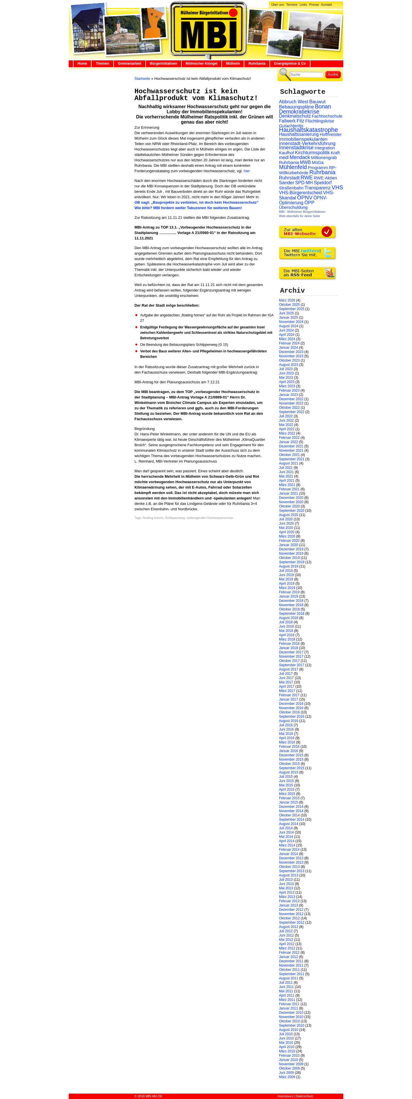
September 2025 (291, 309)
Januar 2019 (288, 596)
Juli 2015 (286, 777)
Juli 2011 (286, 983)
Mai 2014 (286, 837)
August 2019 (288, 566)
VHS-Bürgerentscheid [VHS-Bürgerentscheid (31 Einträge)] (300, 192)
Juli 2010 (286, 1034)
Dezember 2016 (291, 704)
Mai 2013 (286, 888)
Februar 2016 (289, 747)
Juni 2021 (286, 472)
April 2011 (286, 995)
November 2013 (291, 862)
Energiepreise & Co (290, 64)
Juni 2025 (286, 313)
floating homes (153, 517)
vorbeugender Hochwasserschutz (210, 517)
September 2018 (291, 614)
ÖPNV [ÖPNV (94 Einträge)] (304, 198)
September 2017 (291, 665)
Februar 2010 (289, 1056)
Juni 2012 (286, 935)
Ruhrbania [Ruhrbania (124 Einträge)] (322, 172)
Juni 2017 (286, 678)
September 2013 (291, 871)
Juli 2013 (286, 880)
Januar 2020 (288, 545)
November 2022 (291, 403)
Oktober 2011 (289, 970)
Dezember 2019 (291, 549)
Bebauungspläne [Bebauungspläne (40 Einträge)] (296, 106)
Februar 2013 (289, 901)
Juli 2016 (286, 725)
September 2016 (291, 717)
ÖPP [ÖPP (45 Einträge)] (309, 202)
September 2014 (291, 820)
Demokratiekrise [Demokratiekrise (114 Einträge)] (299, 111)
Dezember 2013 (291, 858)
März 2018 (287, 639)
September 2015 (291, 768)
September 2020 (291, 511)
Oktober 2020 (289, 506)
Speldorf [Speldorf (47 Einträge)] (323, 182)
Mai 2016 (286, 734)
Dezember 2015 (291, 755)
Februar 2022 (289, 438)
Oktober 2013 (289, 867)
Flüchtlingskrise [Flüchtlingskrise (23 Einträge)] (319, 121)
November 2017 (291, 656)
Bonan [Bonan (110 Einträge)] (323, 106)
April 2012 (286, 944)
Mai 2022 (286, 425)
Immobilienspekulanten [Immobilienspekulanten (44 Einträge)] (303, 139)
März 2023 (287, 386)
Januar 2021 (288, 493)
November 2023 (291, 356)
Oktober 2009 (289, 1068)
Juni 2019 (286, 575)
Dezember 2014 (291, 807)
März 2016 (287, 742)
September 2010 (291, 1025)
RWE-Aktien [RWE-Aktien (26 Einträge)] (325, 177)
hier (247, 171)
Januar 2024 (288, 348)
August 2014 (288, 824)
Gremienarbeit (129, 64)
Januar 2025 (288, 318)
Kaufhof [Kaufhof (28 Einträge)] (286, 152)
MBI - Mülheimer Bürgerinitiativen (302, 211)
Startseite (142, 78)
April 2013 (286, 892)
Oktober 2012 (289, 918)
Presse (314, 4)
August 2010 (288, 1030)
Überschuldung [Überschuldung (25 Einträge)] (293, 207)
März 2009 (287, 1077)
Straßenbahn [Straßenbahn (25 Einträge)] (291, 188)
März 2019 (287, 588)
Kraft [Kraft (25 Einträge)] (335, 152)
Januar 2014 (288, 854)
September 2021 (291, 459)
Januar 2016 (288, 751)
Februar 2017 (289, 695)
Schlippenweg (175, 517)
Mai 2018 (286, 631)
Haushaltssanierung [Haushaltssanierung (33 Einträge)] (299, 134)
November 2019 (291, 554)
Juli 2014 (286, 828)
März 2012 (287, 948)
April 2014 (286, 841)
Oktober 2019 (289, 558)
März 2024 (287, 339)
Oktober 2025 (289, 305)
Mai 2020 (286, 528)
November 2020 (291, 502)
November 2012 (291, 914)
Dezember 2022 (291, 399)
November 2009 (291, 1064)
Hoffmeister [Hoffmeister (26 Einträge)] (331, 134)
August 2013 (288, 875)
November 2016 (291, 708)
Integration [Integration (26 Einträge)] (324, 147)
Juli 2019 (286, 571)
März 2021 (287, 485)
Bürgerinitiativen (163, 64)
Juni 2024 (286, 330)
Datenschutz (304, 1096)
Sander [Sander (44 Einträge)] (286, 182)
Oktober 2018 (289, 609)
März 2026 (287, 300)
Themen (102, 64)
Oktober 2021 (289, 455)
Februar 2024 (289, 343)
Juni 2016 (286, 729)
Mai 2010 (286, 1043)
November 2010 (291, 1017)
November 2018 (291, 605)
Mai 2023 (286, 378)
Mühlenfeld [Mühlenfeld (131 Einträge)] (293, 167)
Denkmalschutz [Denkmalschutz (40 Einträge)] (295, 115)
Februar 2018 (289, 644)
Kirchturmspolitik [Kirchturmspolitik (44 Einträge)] (312, 152)
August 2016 (288, 721)
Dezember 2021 (291, 446)
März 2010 (287, 1051)
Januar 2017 (288, 699)
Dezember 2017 (291, 652)
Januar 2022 (288, 442)
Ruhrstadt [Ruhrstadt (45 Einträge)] (289, 177)
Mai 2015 (286, 785)
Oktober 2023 (289, 360)
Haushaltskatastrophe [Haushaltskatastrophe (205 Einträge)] (308, 129)
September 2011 (291, 974)
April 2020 (286, 532)
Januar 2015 (288, 802)
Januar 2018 (288, 648)
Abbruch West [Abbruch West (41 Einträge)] (293, 101)
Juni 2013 (286, 884)
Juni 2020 (286, 523)
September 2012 (291, 923)
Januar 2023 (288, 395)
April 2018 (286, 635)
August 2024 (288, 326)
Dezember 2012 (291, 910)
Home (82, 64)
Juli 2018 (286, 622)
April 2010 (286, 1047)
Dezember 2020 (291, 498)
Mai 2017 (286, 682)
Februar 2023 (289, 390)
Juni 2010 (286, 1038)
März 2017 (287, 691)
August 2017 (288, 669)
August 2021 (288, 463)
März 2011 (287, 1000)
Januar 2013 (288, 905)
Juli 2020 (286, 519)
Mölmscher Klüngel (201, 64)
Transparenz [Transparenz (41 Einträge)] (317, 187)
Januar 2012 (288, 957)
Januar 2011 (288, 1008)
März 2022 (287, 433)
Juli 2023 (286, 369)
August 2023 (288, 365)
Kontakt (326, 4)
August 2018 (288, 618)
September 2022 (291, 412)
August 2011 (288, 978)
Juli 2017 (286, 674)
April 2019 (286, 584)
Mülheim (233, 64)
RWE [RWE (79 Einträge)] (307, 177)
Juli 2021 (286, 468)
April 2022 (286, 429)
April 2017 (286, 687)
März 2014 (287, 845)
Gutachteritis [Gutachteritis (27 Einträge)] (291, 125)
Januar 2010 (288, 1060)
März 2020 (287, 536)
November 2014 (291, 811)
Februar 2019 (289, 592)
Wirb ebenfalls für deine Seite (299, 216)
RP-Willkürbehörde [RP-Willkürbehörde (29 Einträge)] (307, 170)
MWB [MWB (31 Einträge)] (305, 162)
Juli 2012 (286, 931)
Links (303, 4)
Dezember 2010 (291, 1013)
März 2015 (287, 794)
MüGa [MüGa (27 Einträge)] (318, 162)
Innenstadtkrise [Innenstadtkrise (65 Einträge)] (296, 147)
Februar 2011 (289, 1004)
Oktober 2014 (289, 815)
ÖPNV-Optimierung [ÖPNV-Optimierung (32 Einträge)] (303, 200)
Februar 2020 (289, 541)
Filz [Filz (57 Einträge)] (300, 121)
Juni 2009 (286, 1073)
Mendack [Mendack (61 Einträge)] (300, 157)
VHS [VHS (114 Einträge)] (337, 187)
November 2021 (291, 451)
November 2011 (291, 965)
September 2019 (291, 562)
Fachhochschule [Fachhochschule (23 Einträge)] (327, 116)
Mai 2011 (286, 991)
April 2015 (286, 789)
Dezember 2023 (291, 352)
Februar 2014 (289, 850)
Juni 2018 (286, 626)
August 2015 (288, 772)
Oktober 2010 (289, 1021)
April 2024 (286, 335)
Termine (291, 4)
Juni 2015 (286, 781)
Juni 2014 (286, 832)
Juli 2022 (286, 416)
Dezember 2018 (291, 601)
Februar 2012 (289, 953)
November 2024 (291, 322)
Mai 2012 (286, 940)
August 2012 (288, 927)
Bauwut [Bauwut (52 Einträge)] (317, 101)
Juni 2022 (286, 420)
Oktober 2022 (289, 408)
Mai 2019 (286, 579)
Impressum (285, 1096)
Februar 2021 (289, 489)
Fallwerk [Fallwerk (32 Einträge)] (287, 120)
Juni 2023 (286, 373)
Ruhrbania (256, 64)
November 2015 (291, 759)
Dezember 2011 (291, 961)
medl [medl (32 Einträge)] (284, 157)
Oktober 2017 (289, 661)
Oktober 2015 (289, 764)
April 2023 (286, 382)
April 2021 (286, 481)
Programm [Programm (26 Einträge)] (318, 167)
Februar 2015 (289, 798)
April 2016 (286, 738)
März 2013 (287, 897)
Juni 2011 (286, 987)
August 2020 (288, 515)
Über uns (277, 4)
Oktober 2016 (289, 712)
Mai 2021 (286, 476)
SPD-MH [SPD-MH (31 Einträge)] (304, 182)
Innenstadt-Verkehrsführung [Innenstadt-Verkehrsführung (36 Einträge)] (307, 143)
